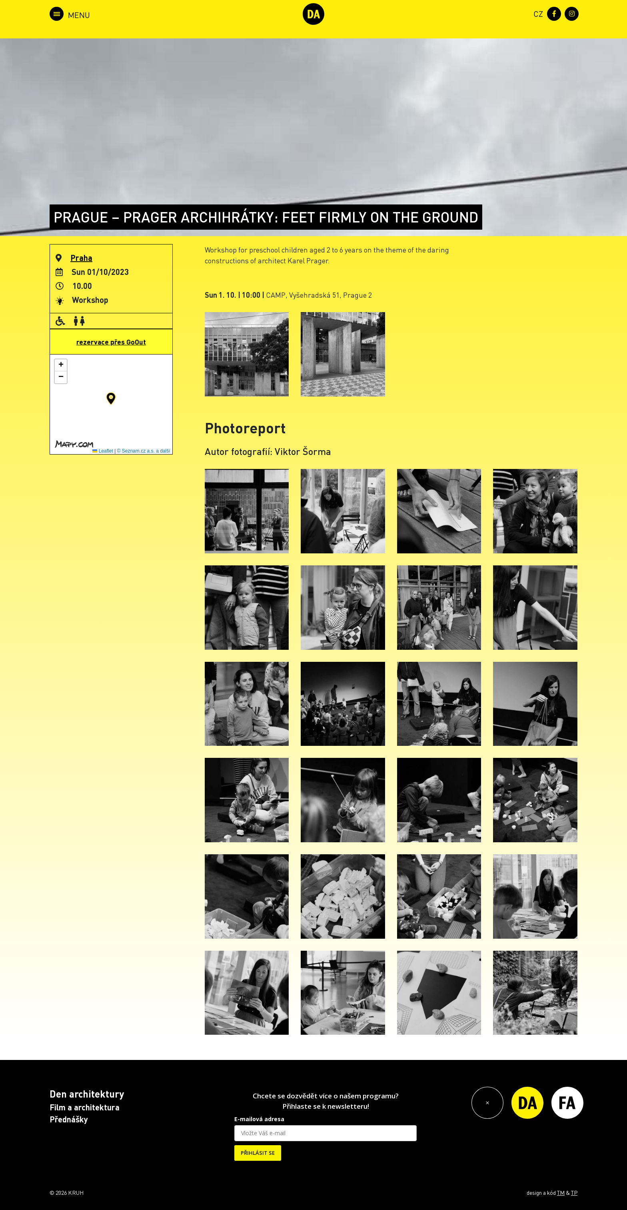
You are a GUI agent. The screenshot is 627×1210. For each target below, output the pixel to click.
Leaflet (102, 451)
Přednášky (69, 1119)
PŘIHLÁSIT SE (258, 1152)
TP (574, 1192)
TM (561, 1192)
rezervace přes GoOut (111, 341)
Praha (81, 257)
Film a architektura (85, 1107)
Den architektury (87, 1094)
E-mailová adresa (259, 1119)
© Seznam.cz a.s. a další (143, 451)
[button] (111, 399)
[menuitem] (536, 13)
